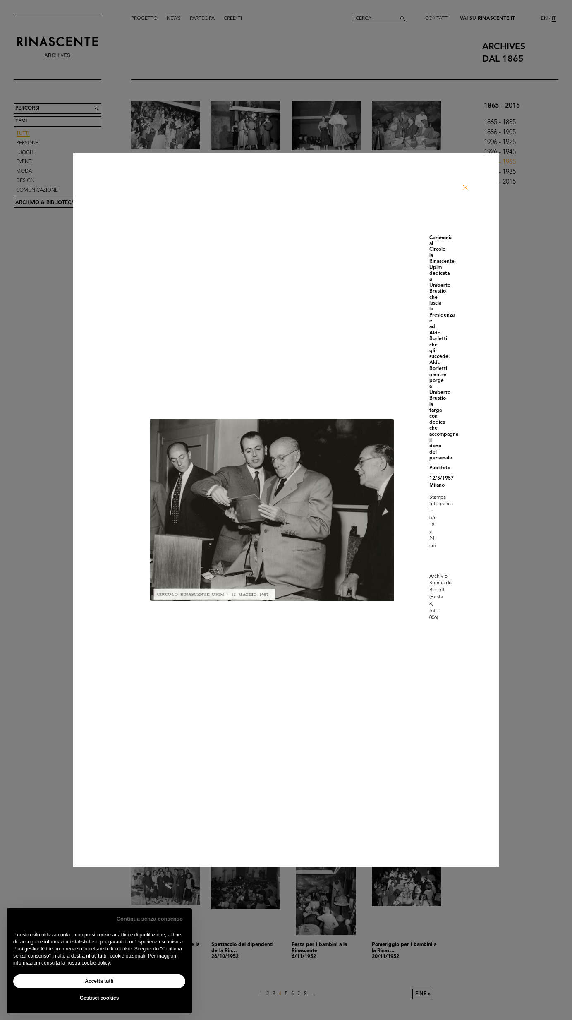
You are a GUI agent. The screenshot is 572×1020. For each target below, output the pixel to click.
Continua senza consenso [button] (150, 919)
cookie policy (95, 963)
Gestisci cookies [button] (99, 998)
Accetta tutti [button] (99, 981)
